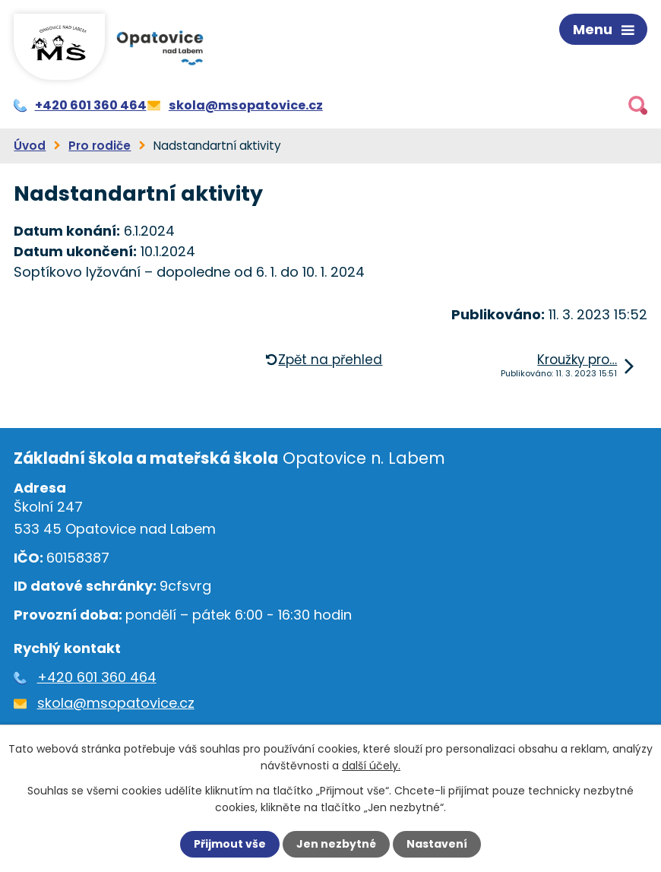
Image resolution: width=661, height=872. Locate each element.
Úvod (30, 146)
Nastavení (436, 843)
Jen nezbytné (336, 843)
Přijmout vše (230, 843)
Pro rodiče (99, 146)
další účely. (371, 765)
